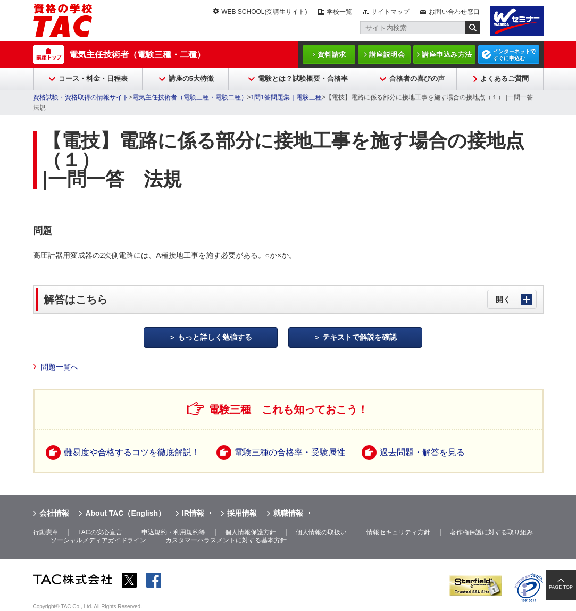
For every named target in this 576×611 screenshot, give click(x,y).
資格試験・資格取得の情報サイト (81, 97)
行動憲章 (46, 532)
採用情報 (242, 513)
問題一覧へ (59, 367)
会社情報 (54, 513)
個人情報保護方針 (250, 532)
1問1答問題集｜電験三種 (286, 97)
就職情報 (288, 513)
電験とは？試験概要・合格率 (303, 78)
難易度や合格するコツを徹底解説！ (132, 452)
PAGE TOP (561, 587)
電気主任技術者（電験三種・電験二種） (189, 97)
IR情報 (193, 513)
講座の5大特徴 (191, 78)
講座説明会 (387, 54)
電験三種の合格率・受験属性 (290, 452)
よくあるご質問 (504, 78)
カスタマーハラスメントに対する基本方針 (226, 540)
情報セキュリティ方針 (398, 532)
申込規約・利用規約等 (173, 532)
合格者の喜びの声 (417, 78)
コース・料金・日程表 (93, 78)
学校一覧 (339, 11)
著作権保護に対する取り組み (491, 532)
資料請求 (332, 54)
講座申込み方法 (447, 54)
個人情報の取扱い (321, 532)
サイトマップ (390, 11)
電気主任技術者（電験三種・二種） (137, 54)
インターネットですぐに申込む (514, 54)
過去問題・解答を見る (422, 452)
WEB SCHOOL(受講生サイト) (264, 11)
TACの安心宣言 (100, 532)
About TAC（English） (125, 513)
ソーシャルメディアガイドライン (98, 540)
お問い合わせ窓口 (454, 11)
